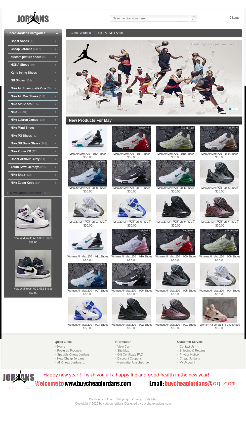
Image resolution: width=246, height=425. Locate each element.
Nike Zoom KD (24, 151)
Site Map (123, 350)
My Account (187, 362)
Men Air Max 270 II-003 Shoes (132, 222)
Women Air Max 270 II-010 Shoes (131, 256)
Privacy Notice (189, 354)
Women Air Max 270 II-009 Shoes (175, 256)
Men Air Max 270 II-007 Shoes (132, 187)
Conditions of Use (101, 399)
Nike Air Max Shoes (111, 33)
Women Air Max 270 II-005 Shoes (175, 290)
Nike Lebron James (28, 119)
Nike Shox (21, 175)
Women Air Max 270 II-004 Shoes (219, 290)
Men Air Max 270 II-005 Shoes (220, 187)
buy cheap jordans (111, 403)
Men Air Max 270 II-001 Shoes (220, 222)
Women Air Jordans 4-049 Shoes (220, 324)
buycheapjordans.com (156, 403)
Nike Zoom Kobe (26, 182)
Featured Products (69, 350)
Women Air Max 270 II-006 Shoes (131, 290)
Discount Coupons (129, 358)
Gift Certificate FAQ (130, 354)
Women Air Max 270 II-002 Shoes (131, 324)
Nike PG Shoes (24, 135)
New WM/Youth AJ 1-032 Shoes (33, 287)
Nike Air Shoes (25, 104)
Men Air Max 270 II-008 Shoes (88, 187)
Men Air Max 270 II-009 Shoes (220, 153)
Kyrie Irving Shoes (24, 72)
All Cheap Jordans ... (71, 362)
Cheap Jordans (81, 33)
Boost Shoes (23, 41)
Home (61, 346)
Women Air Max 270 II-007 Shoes (87, 290)
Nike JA (19, 112)
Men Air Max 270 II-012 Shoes (88, 153)
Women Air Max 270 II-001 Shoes (175, 324)
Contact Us (187, 346)
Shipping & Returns (192, 350)
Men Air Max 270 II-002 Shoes (176, 222)
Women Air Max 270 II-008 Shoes (219, 256)
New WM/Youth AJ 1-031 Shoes (33, 237)
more (47, 193)
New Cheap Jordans (70, 358)
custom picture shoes (28, 57)
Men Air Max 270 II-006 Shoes (176, 187)
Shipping (122, 399)
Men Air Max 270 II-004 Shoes (88, 222)
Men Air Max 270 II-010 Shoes (176, 153)
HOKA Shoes (23, 64)
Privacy (136, 399)
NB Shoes (21, 80)
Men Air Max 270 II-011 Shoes (132, 153)
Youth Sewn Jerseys (28, 167)
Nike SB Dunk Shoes (29, 143)
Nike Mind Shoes (23, 127)
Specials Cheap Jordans (73, 354)
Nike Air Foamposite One (31, 88)
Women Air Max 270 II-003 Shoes (87, 324)
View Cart (123, 346)
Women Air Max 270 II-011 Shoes (87, 256)
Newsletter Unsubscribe (133, 362)
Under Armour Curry (28, 159)
